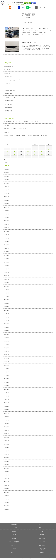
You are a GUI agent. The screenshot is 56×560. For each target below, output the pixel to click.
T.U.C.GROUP (42, 556)
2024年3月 (6, 262)
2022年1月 (6, 351)
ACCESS (22, 7)
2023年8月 (6, 286)
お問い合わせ (42, 545)
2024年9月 (6, 241)
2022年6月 (6, 334)
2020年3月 (6, 427)
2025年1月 (6, 227)
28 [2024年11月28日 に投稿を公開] (28, 157)
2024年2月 (6, 265)
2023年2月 (6, 306)
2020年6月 (6, 416)
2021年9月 (6, 365)
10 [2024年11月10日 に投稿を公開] (48, 149)
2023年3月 (6, 303)
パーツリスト (14, 527)
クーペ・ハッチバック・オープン (13, 80)
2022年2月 (6, 348)
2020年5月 (6, 420)
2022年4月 (6, 341)
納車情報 (42, 552)
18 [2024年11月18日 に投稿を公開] (7, 154)
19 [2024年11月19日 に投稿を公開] (14, 154)
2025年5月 (6, 214)
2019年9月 (6, 447)
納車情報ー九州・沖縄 (10, 97)
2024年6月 (6, 251)
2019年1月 (6, 475)
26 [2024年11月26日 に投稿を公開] (14, 157)
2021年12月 (6, 354)
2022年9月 (6, 324)
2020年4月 (6, 423)
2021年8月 (6, 368)
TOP (25, 22)
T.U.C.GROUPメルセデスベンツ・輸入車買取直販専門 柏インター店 (22, 3)
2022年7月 (6, 330)
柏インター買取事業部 (14, 542)
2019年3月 (6, 468)
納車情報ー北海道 (9, 100)
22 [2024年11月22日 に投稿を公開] (34, 154)
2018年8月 (6, 492)
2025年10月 (6, 196)
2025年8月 (6, 203)
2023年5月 (6, 296)
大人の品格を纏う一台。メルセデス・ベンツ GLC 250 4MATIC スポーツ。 (21, 121)
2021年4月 (6, 382)
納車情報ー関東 (8, 111)
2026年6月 (6, 169)
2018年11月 (6, 482)
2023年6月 (6, 293)
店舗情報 (14, 531)
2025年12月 (6, 190)
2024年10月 (6, 238)
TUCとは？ (42, 527)
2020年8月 (6, 409)
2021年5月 (6, 378)
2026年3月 (6, 179)
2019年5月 (6, 461)
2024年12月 (6, 231)
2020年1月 (6, 433)
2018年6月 (6, 499)
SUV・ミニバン (8, 76)
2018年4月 (6, 506)
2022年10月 (6, 320)
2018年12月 (6, 478)
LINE (30, 7)
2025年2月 (6, 224)
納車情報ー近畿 (8, 107)
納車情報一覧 (7, 73)
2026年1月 (6, 186)
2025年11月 (6, 193)
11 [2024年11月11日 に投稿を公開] (7, 151)
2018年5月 (6, 502)
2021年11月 (6, 358)
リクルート (14, 545)
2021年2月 (6, 389)
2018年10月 (6, 485)
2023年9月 (6, 282)
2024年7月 (6, 248)
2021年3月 (6, 385)
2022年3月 (6, 344)
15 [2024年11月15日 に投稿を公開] (34, 151)
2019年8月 (6, 451)
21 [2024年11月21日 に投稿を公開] (28, 154)
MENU (53, 3)
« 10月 (5, 159)
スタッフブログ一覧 (8, 66)
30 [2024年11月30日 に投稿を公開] (42, 157)
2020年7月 (6, 413)
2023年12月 (6, 272)
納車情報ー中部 (8, 93)
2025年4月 (6, 217)
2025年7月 (6, 207)
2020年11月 (6, 399)
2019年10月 (6, 444)
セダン (6, 87)
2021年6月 (6, 375)
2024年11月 (6, 234)
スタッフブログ (14, 552)
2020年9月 (6, 406)
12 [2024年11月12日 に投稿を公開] (14, 151)
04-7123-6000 (42, 7)
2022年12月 (6, 313)
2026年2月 (6, 183)
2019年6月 (6, 457)
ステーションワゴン (9, 83)
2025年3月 (6, 221)
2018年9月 (6, 488)
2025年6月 (6, 210)
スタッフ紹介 (42, 542)
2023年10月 (6, 279)
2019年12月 (6, 437)
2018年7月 (6, 495)
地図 (42, 531)
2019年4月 (6, 464)
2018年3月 (6, 509)
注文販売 (42, 535)
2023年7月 (6, 289)
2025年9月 (6, 200)
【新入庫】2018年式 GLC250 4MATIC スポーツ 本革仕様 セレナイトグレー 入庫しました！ (25, 135)
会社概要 (14, 549)
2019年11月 (6, 440)
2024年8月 (6, 245)
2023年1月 (6, 310)
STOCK (13, 7)
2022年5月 (6, 337)
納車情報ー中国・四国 (10, 90)
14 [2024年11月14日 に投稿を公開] (28, 151)
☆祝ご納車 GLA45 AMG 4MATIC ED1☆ (13, 132)
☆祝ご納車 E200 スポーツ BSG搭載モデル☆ (15, 128)
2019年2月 (6, 471)
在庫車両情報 (14, 524)
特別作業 (14, 538)
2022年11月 (6, 317)
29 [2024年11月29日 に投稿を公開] (34, 157)
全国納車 (14, 535)
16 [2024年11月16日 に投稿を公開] (42, 151)
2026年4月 (6, 176)
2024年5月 (6, 255)
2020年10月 (6, 403)
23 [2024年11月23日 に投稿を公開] (42, 154)
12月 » (5, 162)
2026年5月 (6, 172)
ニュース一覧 (7, 69)
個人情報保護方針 (42, 549)
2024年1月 (6, 269)
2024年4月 (6, 258)
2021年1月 (6, 392)
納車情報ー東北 (8, 104)
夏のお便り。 (7, 125)
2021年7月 (6, 372)
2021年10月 (6, 361)
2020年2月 (6, 430)
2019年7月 (6, 454)
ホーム (14, 556)
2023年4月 (6, 300)
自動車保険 (42, 538)
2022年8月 (6, 327)
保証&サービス (41, 524)
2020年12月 (6, 396)
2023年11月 (6, 275)
